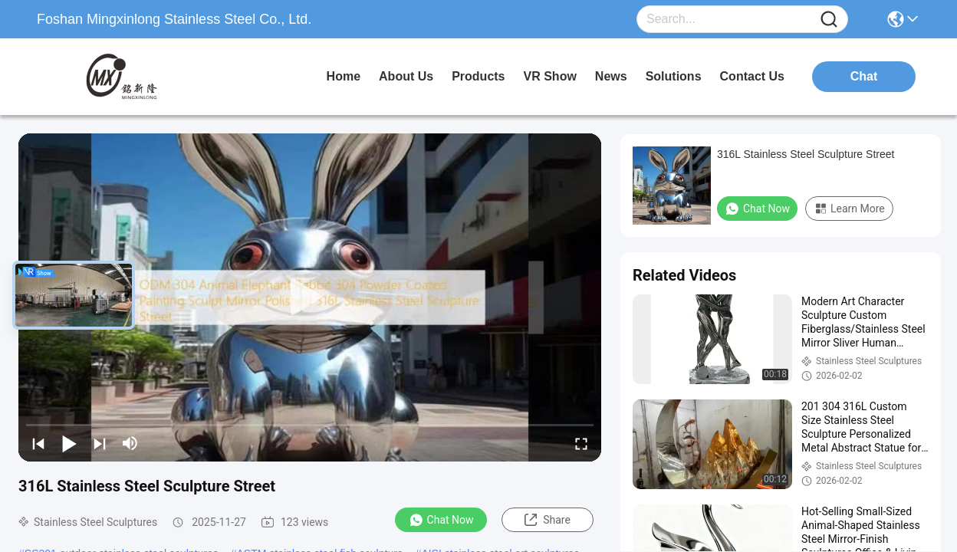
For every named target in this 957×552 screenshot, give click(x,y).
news (611, 76)
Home (343, 76)
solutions (674, 76)
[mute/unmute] (130, 443)
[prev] (38, 443)
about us (406, 76)
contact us (752, 76)
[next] (99, 443)
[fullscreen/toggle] (581, 443)
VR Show (550, 76)
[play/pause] (69, 443)
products (478, 76)
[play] (310, 297)
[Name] (829, 19)
